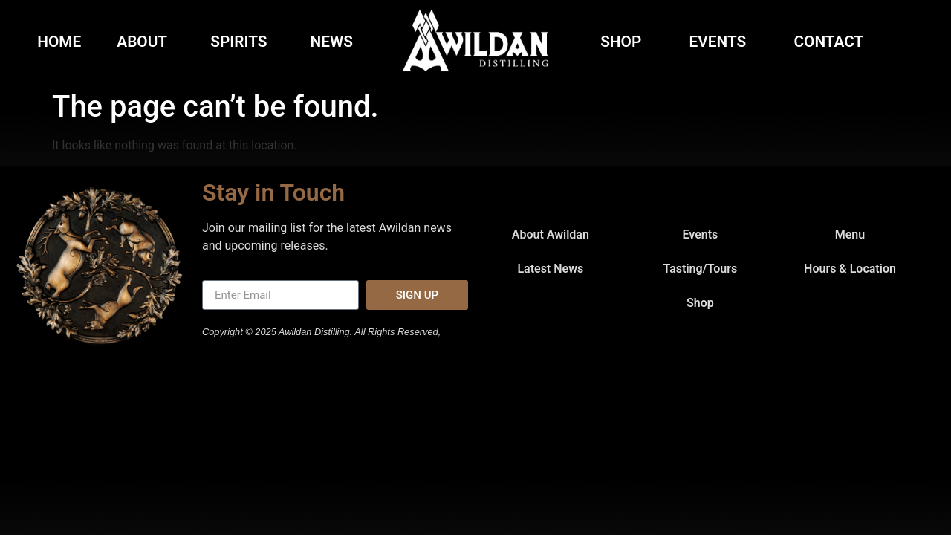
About (146, 42)
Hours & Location (850, 269)
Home (59, 42)
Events (721, 42)
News (332, 42)
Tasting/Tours (700, 269)
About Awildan (550, 234)
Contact (832, 42)
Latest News (550, 269)
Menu (850, 234)
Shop (624, 42)
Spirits (242, 42)
